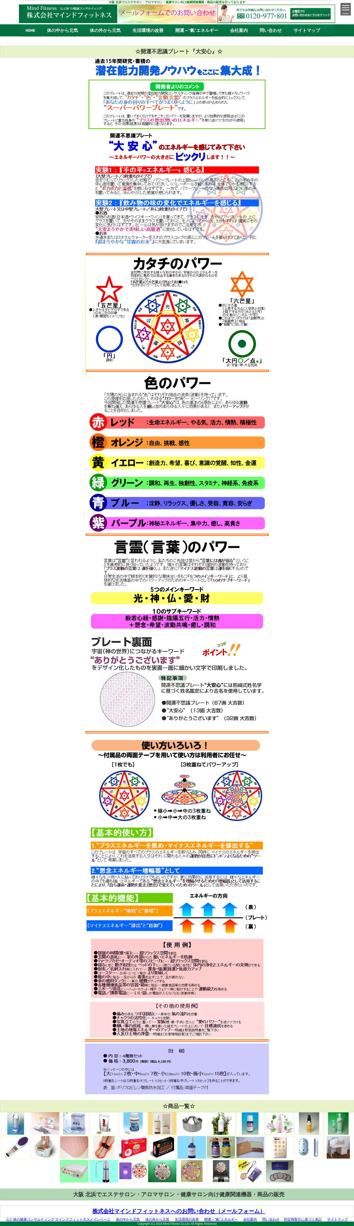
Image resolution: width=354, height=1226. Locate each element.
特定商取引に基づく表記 (303, 1219)
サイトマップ (307, 30)
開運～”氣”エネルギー (196, 30)
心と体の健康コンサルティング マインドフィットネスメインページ (58, 1219)
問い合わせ (271, 30)
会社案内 (239, 30)
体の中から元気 (62, 30)
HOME (30, 30)
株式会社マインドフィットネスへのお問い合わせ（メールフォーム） (178, 1211)
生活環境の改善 (148, 30)
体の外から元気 (105, 30)
